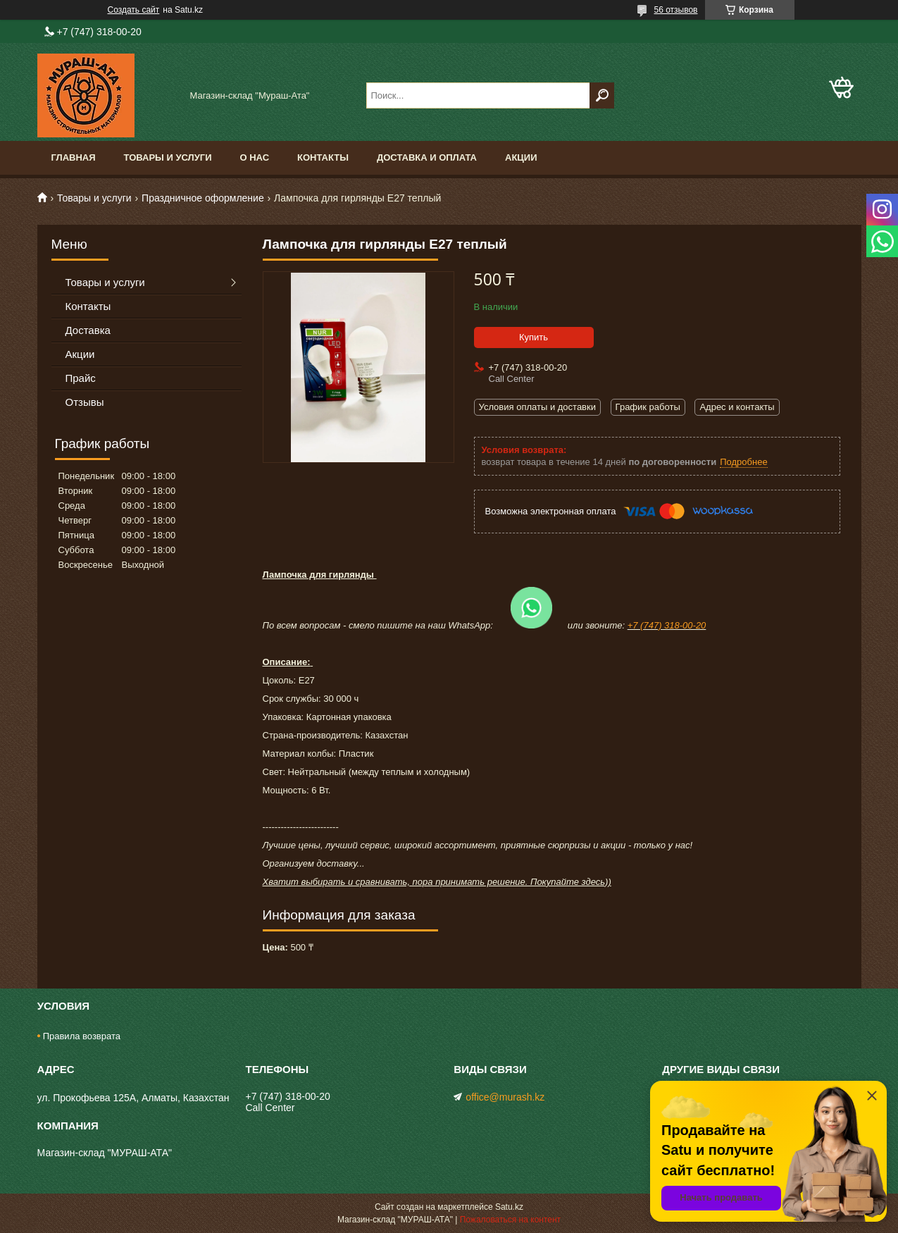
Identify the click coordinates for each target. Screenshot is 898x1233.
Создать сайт (134, 10)
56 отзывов (675, 10)
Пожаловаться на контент (510, 1220)
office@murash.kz (505, 1097)
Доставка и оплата (427, 157)
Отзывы (85, 402)
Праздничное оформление (203, 198)
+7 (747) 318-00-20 (667, 625)
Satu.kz (509, 1207)
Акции (521, 157)
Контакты (323, 157)
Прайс (81, 378)
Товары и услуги (168, 157)
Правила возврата (81, 1036)
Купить (533, 337)
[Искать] (602, 95)
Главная (73, 157)
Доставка (88, 330)
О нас (254, 157)
